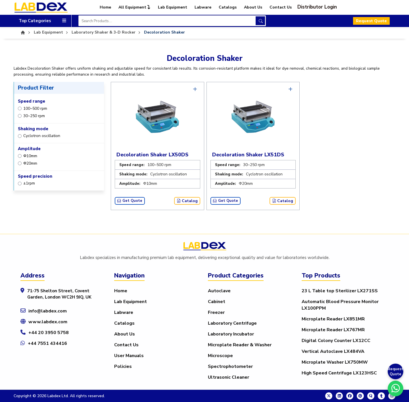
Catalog (187, 201)
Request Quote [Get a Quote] (395, 371)
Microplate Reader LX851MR (333, 319)
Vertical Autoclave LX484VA (333, 351)
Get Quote (129, 200)
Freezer (216, 312)
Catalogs (228, 7)
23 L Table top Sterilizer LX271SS (340, 291)
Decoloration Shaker (164, 32)
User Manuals (129, 356)
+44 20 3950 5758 (48, 333)
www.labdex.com (47, 322)
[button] (320, 7)
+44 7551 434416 (47, 343)
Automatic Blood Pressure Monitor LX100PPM (340, 305)
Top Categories (42, 21)
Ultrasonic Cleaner (228, 377)
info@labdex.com (47, 311)
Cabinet (216, 302)
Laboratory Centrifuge (232, 323)
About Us (253, 7)
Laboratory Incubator (231, 334)
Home (105, 7)
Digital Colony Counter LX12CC (336, 340)
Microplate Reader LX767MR (333, 330)
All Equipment (134, 7)
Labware (203, 7)
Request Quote (371, 21)
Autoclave (219, 291)
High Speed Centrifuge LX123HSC (339, 373)
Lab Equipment (172, 7)
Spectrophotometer (230, 366)
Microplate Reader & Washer (240, 345)
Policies (123, 366)
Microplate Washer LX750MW (335, 362)
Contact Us (281, 7)
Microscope (220, 356)
